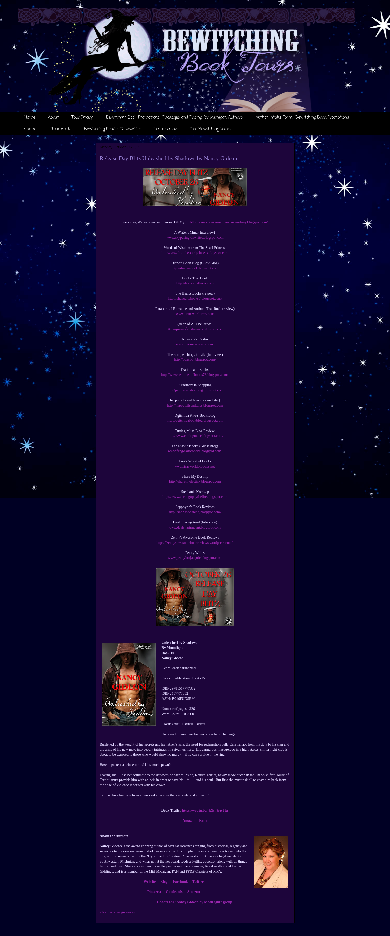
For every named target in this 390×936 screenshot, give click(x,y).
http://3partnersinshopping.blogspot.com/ (195, 390)
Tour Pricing (82, 117)
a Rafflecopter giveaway (117, 912)
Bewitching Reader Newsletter (112, 129)
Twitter (198, 882)
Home (29, 117)
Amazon (188, 821)
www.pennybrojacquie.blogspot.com (194, 558)
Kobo (203, 821)
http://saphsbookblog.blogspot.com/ (195, 512)
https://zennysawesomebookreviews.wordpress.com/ (195, 543)
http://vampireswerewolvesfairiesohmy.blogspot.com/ (229, 222)
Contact (31, 129)
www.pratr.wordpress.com (195, 314)
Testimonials (166, 129)
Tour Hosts (62, 129)
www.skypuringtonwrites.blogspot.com (194, 238)
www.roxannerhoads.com (194, 344)
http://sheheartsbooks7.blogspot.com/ (195, 298)
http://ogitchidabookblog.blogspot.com (195, 420)
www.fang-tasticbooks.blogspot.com (195, 451)
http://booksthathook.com (195, 283)
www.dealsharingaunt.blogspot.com (194, 527)
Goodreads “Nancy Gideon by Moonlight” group (194, 902)
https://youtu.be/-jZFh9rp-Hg (205, 810)
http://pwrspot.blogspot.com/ (195, 359)
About (53, 117)
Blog (163, 882)
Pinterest (154, 892)
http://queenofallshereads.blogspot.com (194, 329)
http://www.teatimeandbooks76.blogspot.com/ (195, 375)
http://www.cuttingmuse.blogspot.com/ (195, 436)
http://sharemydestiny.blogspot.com (195, 481)
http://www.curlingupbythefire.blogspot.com (195, 497)
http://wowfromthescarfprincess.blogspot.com (195, 253)
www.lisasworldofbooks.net (195, 466)
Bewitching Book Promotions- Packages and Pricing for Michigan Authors (174, 117)
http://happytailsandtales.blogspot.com (195, 405)
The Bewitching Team (211, 129)
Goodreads (174, 892)
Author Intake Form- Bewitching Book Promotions (302, 117)
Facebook (180, 882)
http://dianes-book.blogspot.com (195, 268)
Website (150, 882)
